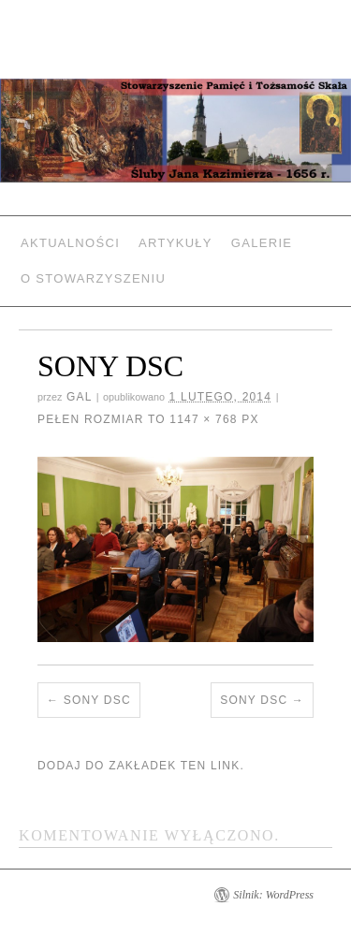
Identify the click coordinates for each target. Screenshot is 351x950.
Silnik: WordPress (273, 894)
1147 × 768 (203, 419)
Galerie (261, 243)
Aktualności (70, 243)
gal (79, 396)
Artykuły (175, 243)
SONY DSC (97, 700)
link (225, 765)
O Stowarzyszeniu (93, 278)
